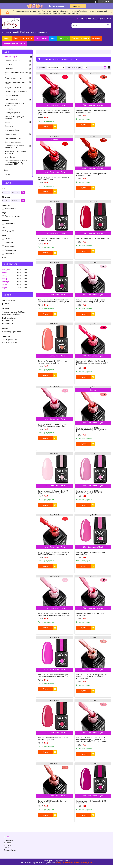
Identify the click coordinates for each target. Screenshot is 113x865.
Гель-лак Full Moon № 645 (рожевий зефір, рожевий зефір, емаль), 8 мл (90, 301)
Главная (6, 38)
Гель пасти (9, 109)
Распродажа (41, 38)
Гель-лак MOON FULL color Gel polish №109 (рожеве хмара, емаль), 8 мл (52, 425)
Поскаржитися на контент (64, 863)
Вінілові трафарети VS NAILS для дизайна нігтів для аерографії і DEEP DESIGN (16, 162)
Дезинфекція (10, 157)
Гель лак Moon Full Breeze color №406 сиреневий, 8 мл (53, 239)
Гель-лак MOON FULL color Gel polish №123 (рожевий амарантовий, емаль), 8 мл (92, 363)
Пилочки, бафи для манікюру (16, 91)
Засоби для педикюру (13, 142)
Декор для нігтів (11, 99)
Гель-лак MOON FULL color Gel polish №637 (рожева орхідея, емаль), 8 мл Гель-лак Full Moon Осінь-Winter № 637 (91, 739)
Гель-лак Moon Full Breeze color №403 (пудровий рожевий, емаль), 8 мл (53, 492)
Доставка (8, 843)
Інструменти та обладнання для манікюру (15, 152)
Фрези (7, 122)
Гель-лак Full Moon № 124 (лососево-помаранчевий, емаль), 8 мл (53, 362)
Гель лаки (8, 65)
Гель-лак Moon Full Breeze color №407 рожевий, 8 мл (91, 553)
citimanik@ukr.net (10, 318)
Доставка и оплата (80, 38)
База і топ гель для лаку (14, 78)
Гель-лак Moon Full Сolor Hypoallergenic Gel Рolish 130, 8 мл (53, 178)
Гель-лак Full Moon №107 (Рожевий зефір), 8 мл (90, 614)
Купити (45, 126)
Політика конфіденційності (83, 863)
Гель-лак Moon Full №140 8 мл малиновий (92, 238)
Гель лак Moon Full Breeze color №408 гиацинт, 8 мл (91, 802)
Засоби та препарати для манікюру (14, 117)
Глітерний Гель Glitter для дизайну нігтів (14, 104)
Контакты (63, 38)
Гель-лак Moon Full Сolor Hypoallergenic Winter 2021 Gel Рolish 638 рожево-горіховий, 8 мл (91, 676)
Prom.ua (67, 861)
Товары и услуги (21, 38)
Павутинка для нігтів (13, 138)
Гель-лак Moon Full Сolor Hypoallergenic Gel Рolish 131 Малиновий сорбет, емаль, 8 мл (54, 112)
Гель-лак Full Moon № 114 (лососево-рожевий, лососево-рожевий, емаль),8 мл (91, 430)
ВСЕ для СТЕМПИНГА (13, 88)
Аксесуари (9, 126)
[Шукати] (108, 25)
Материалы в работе (12, 43)
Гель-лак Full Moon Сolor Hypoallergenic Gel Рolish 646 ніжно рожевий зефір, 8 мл (54, 614)
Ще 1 (5, 257)
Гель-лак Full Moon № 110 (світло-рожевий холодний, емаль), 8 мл (89, 492)
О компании (8, 840)
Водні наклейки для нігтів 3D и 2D (16, 73)
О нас (53, 38)
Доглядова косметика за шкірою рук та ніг (14, 146)
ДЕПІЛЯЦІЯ (9, 69)
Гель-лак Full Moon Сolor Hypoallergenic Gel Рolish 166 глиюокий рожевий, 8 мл (53, 301)
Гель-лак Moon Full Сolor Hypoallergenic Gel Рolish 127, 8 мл (91, 174)
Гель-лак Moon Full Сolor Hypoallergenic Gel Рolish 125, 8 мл (91, 111)
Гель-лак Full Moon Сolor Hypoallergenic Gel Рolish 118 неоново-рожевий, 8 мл (53, 676)
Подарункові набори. (13, 61)
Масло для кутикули (12, 113)
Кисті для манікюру (12, 130)
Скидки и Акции (10, 850)
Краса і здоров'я (11, 134)
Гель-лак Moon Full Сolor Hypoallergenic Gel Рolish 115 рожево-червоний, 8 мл (53, 553)
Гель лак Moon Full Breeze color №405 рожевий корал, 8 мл (53, 739)
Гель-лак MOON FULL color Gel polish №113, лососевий (52, 802)
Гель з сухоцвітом (11, 95)
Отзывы (96, 38)
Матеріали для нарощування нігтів (16, 83)
